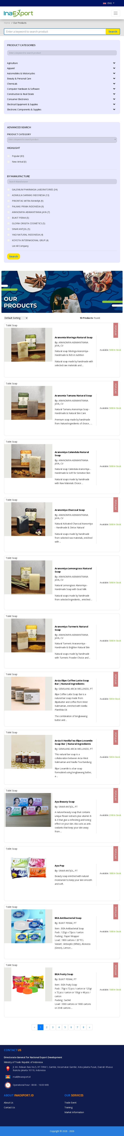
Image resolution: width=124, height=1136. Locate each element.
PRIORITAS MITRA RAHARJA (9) (27, 200)
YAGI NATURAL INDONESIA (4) (27, 234)
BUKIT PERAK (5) (20, 217)
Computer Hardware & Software (23, 88)
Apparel (11, 68)
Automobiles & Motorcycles (21, 73)
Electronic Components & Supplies (24, 109)
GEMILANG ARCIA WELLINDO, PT (74, 688)
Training (68, 1107)
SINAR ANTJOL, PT (66, 806)
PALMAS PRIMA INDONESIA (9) (28, 206)
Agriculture (12, 63)
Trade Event (70, 1102)
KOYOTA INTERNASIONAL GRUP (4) (30, 240)
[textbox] (62, 139)
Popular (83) (18, 156)
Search (113, 31)
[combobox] (62, 140)
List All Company (20, 245)
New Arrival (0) (19, 161)
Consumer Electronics (18, 99)
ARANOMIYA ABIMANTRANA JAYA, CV (71, 344)
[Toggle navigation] (115, 13)
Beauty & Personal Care (19, 78)
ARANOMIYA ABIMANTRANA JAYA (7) (31, 212)
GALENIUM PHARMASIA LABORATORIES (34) (34, 189)
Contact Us (9, 1107)
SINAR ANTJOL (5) (21, 229)
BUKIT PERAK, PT (65, 922)
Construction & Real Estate (20, 94)
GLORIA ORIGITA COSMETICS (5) (28, 223)
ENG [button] (108, 3)
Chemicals (12, 83)
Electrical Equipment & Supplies (22, 104)
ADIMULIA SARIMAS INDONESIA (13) (30, 195)
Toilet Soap (11, 325)
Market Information (74, 1112)
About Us (8, 1102)
